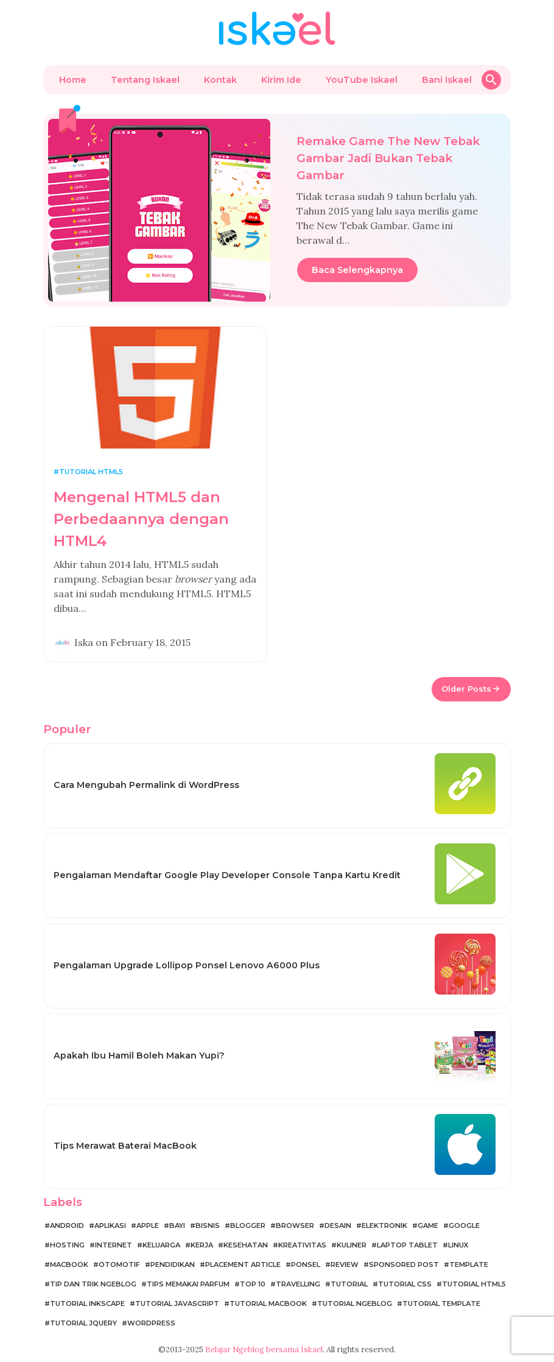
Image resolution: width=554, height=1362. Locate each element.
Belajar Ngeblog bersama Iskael (264, 1349)
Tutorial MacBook (268, 1303)
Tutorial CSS (405, 1284)
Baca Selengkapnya (357, 269)
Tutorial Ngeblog (354, 1303)
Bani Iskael (447, 79)
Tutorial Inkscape (87, 1303)
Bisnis (207, 1225)
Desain (337, 1225)
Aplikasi (110, 1225)
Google (464, 1225)
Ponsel (305, 1264)
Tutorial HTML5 (91, 471)
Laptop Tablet (407, 1245)
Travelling (298, 1284)
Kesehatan (245, 1245)
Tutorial (349, 1284)
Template (468, 1264)
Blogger (247, 1225)
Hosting (67, 1245)
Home (72, 79)
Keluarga (161, 1245)
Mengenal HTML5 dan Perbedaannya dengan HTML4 (141, 519)
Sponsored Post (404, 1264)
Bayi (177, 1225)
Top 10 (252, 1284)
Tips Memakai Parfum (188, 1284)
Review (345, 1264)
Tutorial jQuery (83, 1323)
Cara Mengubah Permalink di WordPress (146, 784)
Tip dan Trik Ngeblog (93, 1284)
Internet (113, 1245)
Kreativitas (302, 1245)
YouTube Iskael (362, 79)
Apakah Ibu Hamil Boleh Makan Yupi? (139, 1055)
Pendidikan (172, 1264)
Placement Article (243, 1264)
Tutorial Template (441, 1303)
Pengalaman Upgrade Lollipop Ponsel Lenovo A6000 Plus (187, 965)
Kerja (202, 1245)
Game (428, 1225)
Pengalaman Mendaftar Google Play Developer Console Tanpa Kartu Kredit (227, 875)
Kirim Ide (281, 79)
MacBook (69, 1264)
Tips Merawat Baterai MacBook (125, 1145)
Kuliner (351, 1245)
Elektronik (384, 1225)
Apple (147, 1225)
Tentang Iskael (145, 79)
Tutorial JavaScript (177, 1303)
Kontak (220, 79)
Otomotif (119, 1264)
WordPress (151, 1323)
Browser (295, 1225)
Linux (458, 1245)
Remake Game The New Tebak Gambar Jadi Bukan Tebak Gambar (388, 158)
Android (67, 1225)
